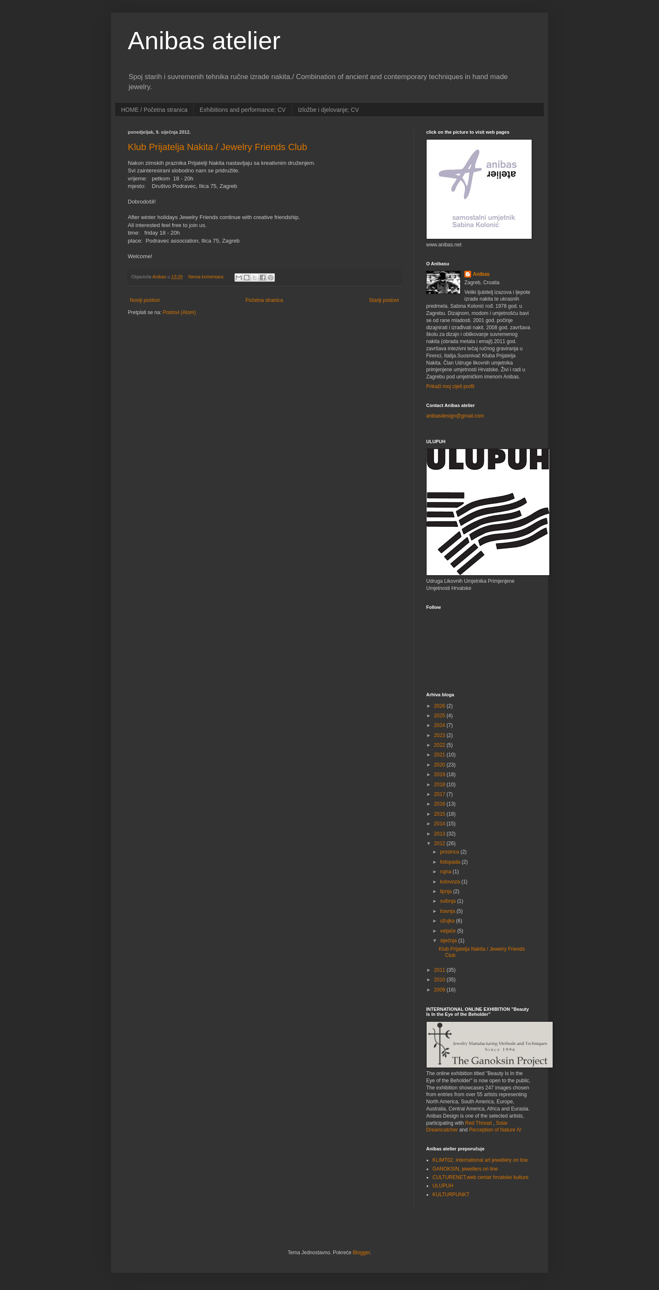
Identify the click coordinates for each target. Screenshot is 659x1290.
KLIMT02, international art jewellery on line (480, 1160)
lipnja (446, 891)
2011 (440, 970)
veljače (448, 931)
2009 (440, 990)
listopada (450, 862)
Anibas (481, 274)
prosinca (450, 852)
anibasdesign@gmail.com (455, 416)
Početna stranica (264, 300)
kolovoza (450, 882)
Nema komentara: (207, 276)
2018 (440, 785)
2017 (440, 794)
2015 (440, 814)
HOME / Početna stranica (154, 109)
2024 (440, 725)
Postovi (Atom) (179, 312)
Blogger (361, 1253)
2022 (440, 745)
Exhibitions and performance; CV (243, 109)
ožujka (448, 921)
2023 (440, 735)
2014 (440, 824)
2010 (440, 980)
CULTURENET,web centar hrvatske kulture (480, 1177)
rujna (446, 872)
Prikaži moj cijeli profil (450, 386)
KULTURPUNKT (450, 1194)
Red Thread (478, 1123)
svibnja (448, 901)
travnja (448, 911)
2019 (440, 774)
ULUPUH (442, 1186)
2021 (440, 755)
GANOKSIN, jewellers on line (465, 1169)
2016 (440, 804)
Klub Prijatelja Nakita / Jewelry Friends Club (217, 147)
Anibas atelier (204, 40)
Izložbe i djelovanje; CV (328, 109)
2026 (440, 706)
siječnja (449, 941)
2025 (440, 716)
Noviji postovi (145, 300)
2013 (440, 834)
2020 (440, 765)
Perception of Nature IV (495, 1130)
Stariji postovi (384, 300)
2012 (440, 843)
